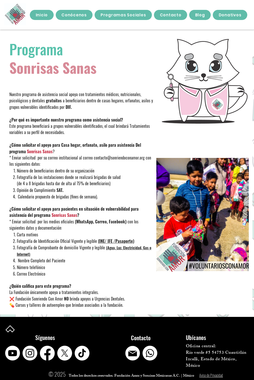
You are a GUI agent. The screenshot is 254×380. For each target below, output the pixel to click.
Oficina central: (201, 346)
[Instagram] (30, 353)
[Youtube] (12, 353)
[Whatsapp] (150, 353)
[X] (64, 353)
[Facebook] (47, 353)
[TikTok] (82, 353)
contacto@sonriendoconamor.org (119, 158)
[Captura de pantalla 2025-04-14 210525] (132, 353)
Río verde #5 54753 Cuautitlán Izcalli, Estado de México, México (216, 359)
